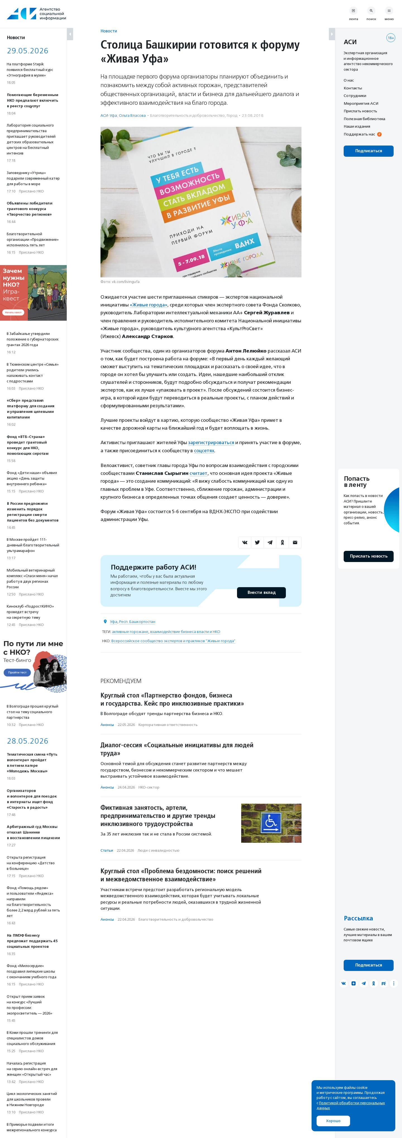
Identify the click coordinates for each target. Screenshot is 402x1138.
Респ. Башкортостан (137, 620)
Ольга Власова (132, 115)
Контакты (353, 88)
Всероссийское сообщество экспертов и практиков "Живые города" (173, 640)
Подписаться (368, 151)
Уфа (113, 620)
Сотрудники (355, 95)
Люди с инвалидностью (159, 850)
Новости (108, 30)
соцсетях (224, 450)
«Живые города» (149, 305)
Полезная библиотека (364, 118)
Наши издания (357, 126)
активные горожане (130, 630)
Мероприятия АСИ (361, 103)
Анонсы (107, 724)
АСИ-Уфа (108, 115)
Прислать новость (360, 111)
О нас (349, 80)
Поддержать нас (359, 134)
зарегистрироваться (211, 442)
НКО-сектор (148, 786)
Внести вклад (261, 591)
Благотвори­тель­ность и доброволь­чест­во (187, 115)
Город (232, 115)
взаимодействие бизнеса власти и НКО (185, 630)
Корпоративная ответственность (168, 724)
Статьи (106, 850)
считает (199, 472)
